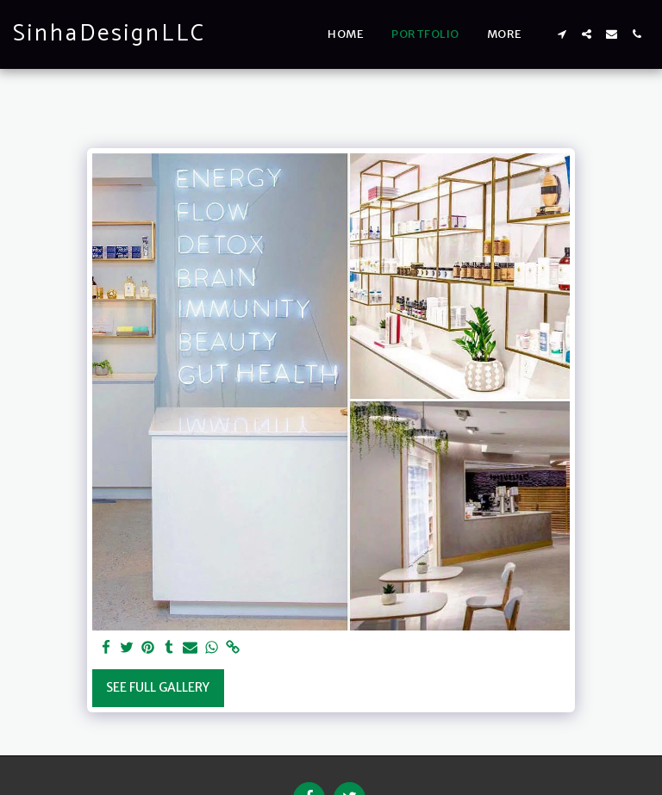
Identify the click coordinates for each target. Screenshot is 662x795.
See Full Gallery (157, 687)
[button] (561, 34)
